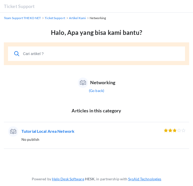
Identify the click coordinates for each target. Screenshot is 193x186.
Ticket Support (19, 6)
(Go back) (96, 90)
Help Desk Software (68, 179)
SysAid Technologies (144, 179)
